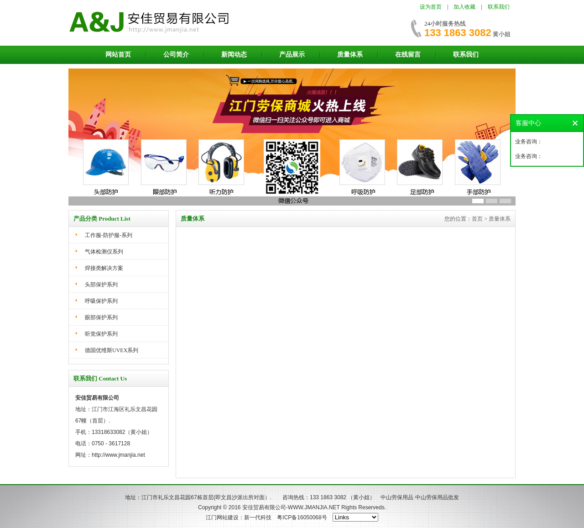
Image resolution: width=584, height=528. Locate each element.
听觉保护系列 (101, 334)
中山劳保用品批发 (437, 497)
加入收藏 (464, 7)
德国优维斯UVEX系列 (111, 350)
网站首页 (118, 54)
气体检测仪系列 (104, 251)
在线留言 (408, 54)
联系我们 (499, 7)
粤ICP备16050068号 (302, 517)
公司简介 (176, 54)
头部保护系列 (101, 284)
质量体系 (350, 54)
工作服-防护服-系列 (108, 235)
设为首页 (431, 7)
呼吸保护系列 (101, 301)
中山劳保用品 (397, 497)
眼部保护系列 (101, 317)
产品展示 (292, 54)
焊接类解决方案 (104, 268)
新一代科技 (257, 517)
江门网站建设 (222, 517)
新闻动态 (234, 54)
